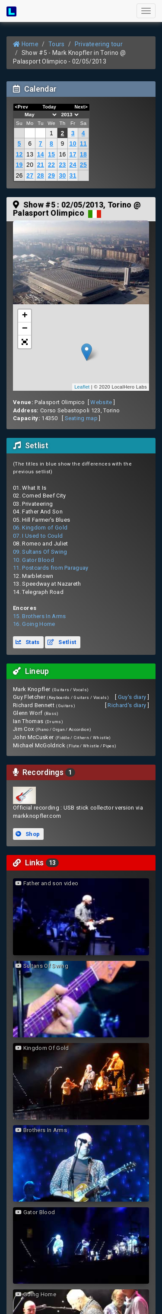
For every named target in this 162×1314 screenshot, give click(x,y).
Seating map (81, 418)
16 (62, 154)
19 (19, 164)
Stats (28, 642)
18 (83, 154)
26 (19, 175)
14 (40, 154)
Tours (56, 44)
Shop (28, 834)
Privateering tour (99, 44)
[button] (24, 341)
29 (51, 175)
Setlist (62, 642)
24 (73, 164)
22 (51, 164)
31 (73, 175)
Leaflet (81, 386)
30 (62, 175)
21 (40, 164)
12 (19, 154)
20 (29, 164)
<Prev (22, 106)
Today (49, 106)
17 (73, 154)
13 (29, 154)
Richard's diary (127, 705)
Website (101, 402)
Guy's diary (132, 697)
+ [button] (25, 315)
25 (83, 164)
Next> (81, 106)
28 (40, 175)
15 (51, 154)
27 (29, 175)
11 (83, 143)
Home (25, 44)
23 (62, 164)
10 (73, 143)
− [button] (25, 328)
